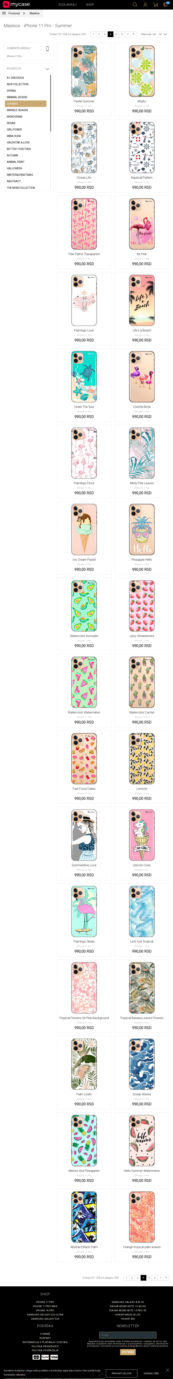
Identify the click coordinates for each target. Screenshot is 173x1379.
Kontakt (45, 1338)
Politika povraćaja (45, 1350)
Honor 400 (128, 1318)
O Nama (45, 1333)
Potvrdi (128, 1352)
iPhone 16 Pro (45, 1310)
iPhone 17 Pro (45, 1302)
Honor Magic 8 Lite (127, 1314)
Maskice (35, 13)
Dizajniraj (68, 4)
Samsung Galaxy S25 (45, 1318)
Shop (90, 4)
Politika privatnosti (45, 1346)
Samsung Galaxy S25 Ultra (45, 1314)
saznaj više (151, 1373)
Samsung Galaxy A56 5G (128, 1302)
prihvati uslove (122, 1373)
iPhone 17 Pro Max (45, 1306)
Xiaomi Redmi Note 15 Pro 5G (128, 1310)
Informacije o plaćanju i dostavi (45, 1342)
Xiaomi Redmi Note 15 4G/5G (128, 1306)
